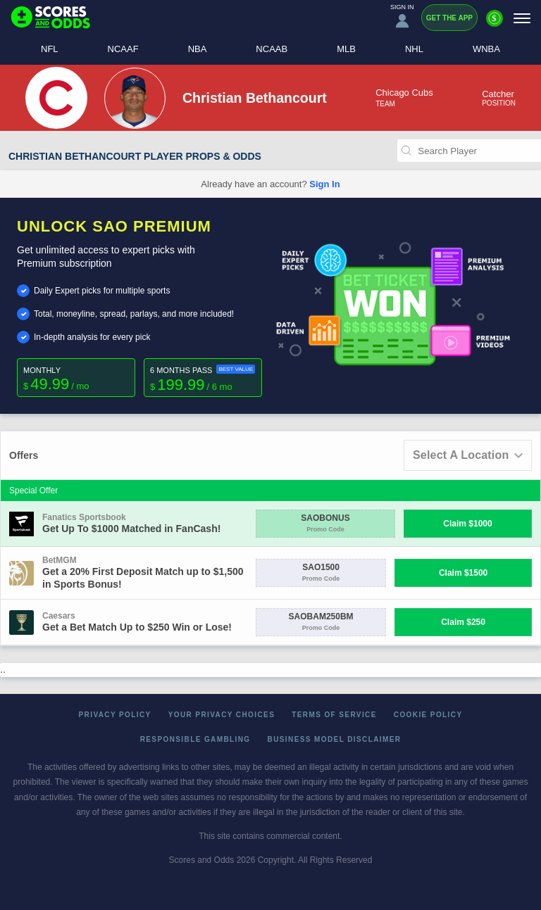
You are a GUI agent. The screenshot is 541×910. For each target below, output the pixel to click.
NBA (197, 49)
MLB (346, 49)
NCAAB (271, 49)
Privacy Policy (115, 715)
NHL (414, 49)
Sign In (324, 184)
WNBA (486, 49)
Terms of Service (334, 715)
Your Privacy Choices (221, 715)
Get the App (449, 18)
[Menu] (522, 18)
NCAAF (123, 49)
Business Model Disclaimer (335, 739)
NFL (49, 49)
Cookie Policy (428, 715)
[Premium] (494, 24)
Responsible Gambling (195, 739)
